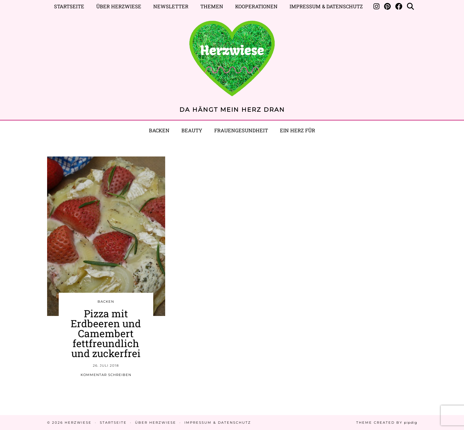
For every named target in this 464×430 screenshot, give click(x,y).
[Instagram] (376, 6)
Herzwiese (78, 422)
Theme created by (386, 422)
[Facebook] (398, 6)
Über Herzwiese (118, 6)
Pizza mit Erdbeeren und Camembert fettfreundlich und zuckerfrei (106, 333)
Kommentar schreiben (106, 375)
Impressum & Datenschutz (326, 6)
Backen (159, 130)
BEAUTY (191, 130)
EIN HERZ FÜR (297, 130)
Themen (211, 6)
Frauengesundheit (241, 130)
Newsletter (170, 6)
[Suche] (410, 6)
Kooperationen (256, 6)
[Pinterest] (387, 6)
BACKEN (106, 301)
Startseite (69, 6)
